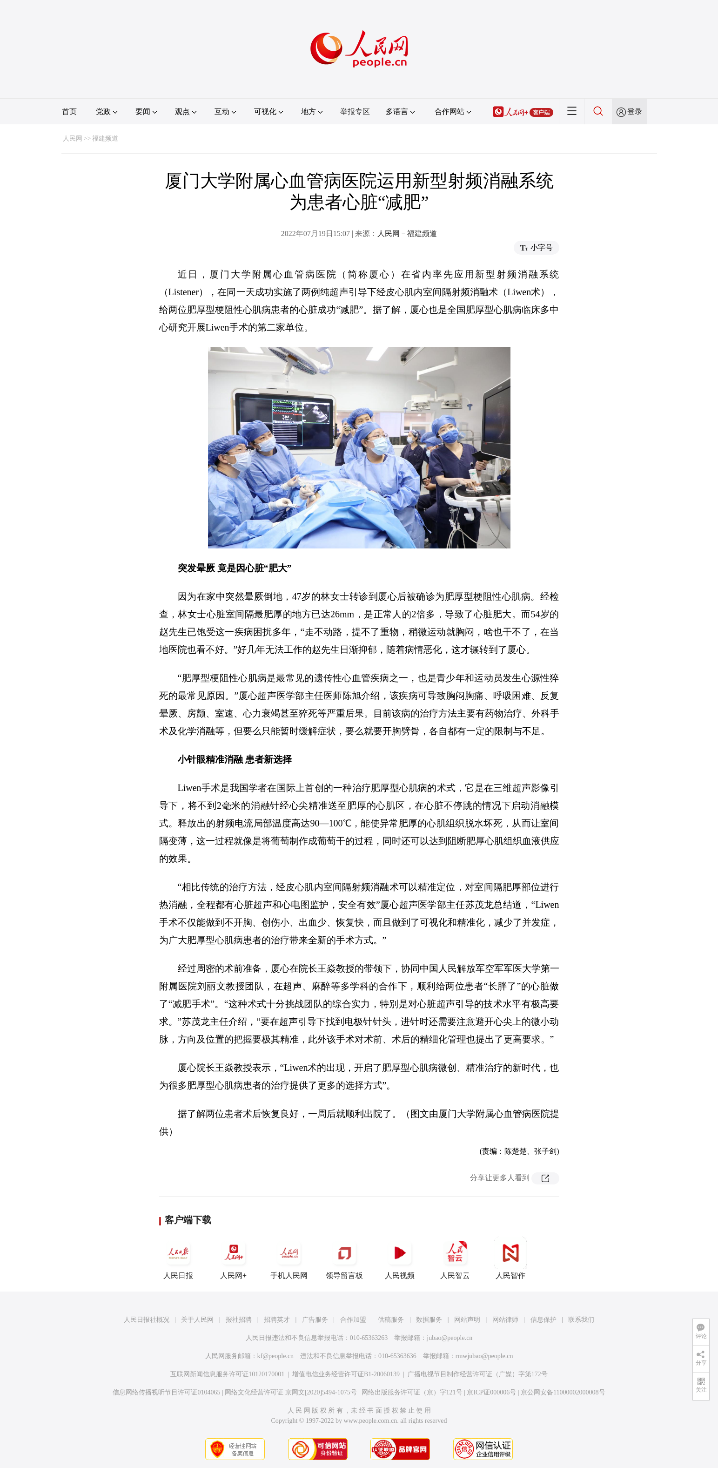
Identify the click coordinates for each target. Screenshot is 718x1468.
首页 (69, 111)
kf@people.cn (275, 1356)
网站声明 (467, 1319)
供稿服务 (391, 1319)
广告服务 (315, 1319)
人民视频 (399, 1258)
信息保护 (543, 1319)
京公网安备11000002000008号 (563, 1392)
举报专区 (355, 111)
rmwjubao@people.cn (484, 1356)
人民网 (72, 138)
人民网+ (233, 1258)
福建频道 (105, 138)
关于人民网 (197, 1319)
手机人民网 (289, 1258)
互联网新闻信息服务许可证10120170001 (227, 1374)
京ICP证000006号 (491, 1392)
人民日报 (178, 1258)
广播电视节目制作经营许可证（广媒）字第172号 (478, 1374)
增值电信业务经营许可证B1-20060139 (346, 1374)
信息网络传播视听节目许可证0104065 (166, 1392)
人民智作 (510, 1258)
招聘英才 (277, 1319)
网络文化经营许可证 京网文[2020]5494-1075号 (291, 1392)
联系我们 (581, 1319)
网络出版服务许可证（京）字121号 (412, 1392)
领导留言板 (344, 1258)
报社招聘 (239, 1319)
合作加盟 (353, 1319)
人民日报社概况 (146, 1319)
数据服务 (429, 1319)
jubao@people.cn (449, 1337)
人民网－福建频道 (407, 233)
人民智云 (455, 1258)
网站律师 (505, 1319)
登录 (634, 111)
